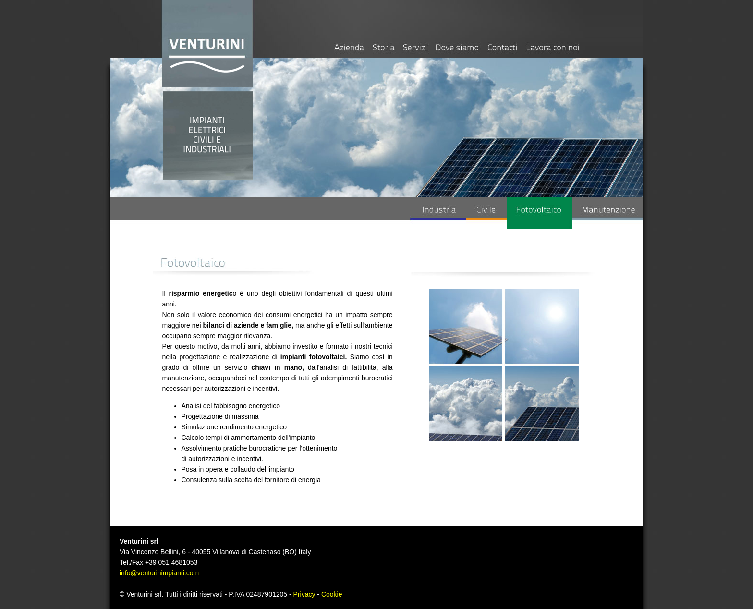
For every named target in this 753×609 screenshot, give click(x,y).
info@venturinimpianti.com (159, 573)
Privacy (304, 594)
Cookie (331, 594)
